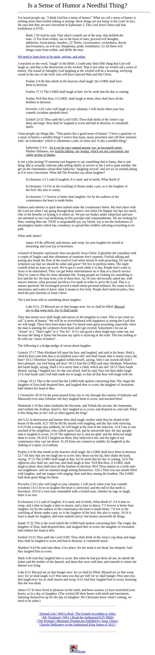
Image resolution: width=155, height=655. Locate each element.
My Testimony (52, 617)
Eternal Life (48, 613)
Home (81, 651)
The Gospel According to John (95, 613)
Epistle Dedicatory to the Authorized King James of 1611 (77, 624)
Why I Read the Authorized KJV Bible (88, 617)
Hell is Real (65, 613)
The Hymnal (46, 621)
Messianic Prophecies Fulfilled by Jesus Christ (87, 621)
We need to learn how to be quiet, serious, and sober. (52, 56)
